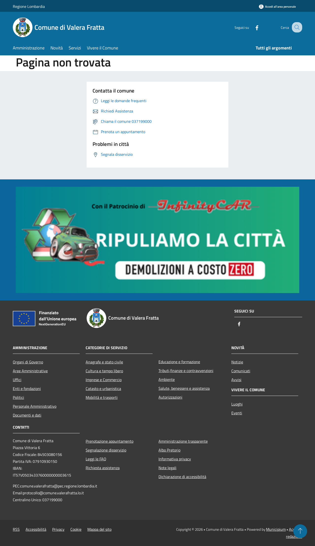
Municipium (276, 529)
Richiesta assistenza (103, 468)
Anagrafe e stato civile (104, 362)
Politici (18, 397)
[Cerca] (296, 27)
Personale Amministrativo (34, 406)
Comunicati (240, 371)
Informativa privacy (174, 459)
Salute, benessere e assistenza (184, 388)
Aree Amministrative (30, 371)
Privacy (58, 529)
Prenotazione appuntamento (109, 441)
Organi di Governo (28, 362)
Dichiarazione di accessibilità (182, 477)
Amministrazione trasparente (183, 441)
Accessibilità (36, 529)
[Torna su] (300, 531)
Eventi (236, 413)
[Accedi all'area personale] (277, 6)
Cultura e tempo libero (104, 371)
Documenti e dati (27, 415)
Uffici (17, 380)
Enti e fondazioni (27, 388)
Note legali (167, 468)
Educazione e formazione (179, 362)
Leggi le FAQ (96, 459)
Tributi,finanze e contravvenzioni (185, 371)
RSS (16, 529)
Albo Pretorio (169, 450)
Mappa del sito (99, 529)
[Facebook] (252, 27)
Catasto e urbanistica (103, 388)
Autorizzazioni (170, 397)
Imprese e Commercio (104, 380)
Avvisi (236, 380)
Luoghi (237, 404)
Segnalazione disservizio (106, 450)
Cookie (75, 529)
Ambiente (166, 379)
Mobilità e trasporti (102, 397)
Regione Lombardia (29, 6)
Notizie (237, 362)
